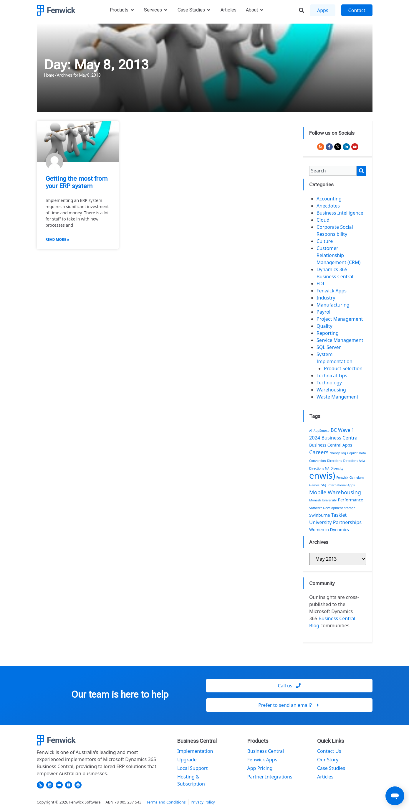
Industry (326, 297)
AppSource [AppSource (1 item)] (321, 431)
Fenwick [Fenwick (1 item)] (342, 477)
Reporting (328, 333)
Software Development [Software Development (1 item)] (326, 508)
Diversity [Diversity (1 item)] (337, 468)
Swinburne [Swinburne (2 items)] (319, 515)
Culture (325, 241)
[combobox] (332, 171)
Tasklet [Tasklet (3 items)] (339, 515)
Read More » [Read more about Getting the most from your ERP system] (57, 239)
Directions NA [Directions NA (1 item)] (319, 468)
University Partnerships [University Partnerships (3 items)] (335, 522)
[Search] (361, 171)
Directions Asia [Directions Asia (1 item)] (354, 461)
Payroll (324, 312)
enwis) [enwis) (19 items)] (322, 475)
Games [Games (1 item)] (314, 485)
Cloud (323, 220)
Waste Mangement (337, 397)
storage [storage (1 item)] (349, 508)
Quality (324, 326)
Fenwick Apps (332, 290)
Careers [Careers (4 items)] (318, 452)
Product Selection (343, 368)
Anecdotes (328, 206)
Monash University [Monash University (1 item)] (323, 500)
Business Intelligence (340, 213)
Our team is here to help (119, 694)
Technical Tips (332, 375)
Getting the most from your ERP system (76, 182)
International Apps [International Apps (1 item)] (341, 485)
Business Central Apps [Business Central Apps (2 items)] (330, 445)
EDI (320, 283)
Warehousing (331, 389)
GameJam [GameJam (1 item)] (357, 477)
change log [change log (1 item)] (338, 453)
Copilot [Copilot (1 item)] (352, 453)
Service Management (340, 340)
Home (49, 75)
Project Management (340, 319)
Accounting (329, 198)
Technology (329, 382)
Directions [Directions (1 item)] (334, 461)
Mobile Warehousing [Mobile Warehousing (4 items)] (335, 492)
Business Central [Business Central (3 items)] (340, 437)
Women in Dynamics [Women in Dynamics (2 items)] (329, 529)
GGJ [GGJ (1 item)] (323, 485)
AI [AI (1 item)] (310, 431)
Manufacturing (333, 305)
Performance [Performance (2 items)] (350, 500)
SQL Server (329, 347)
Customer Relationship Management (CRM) (338, 255)
